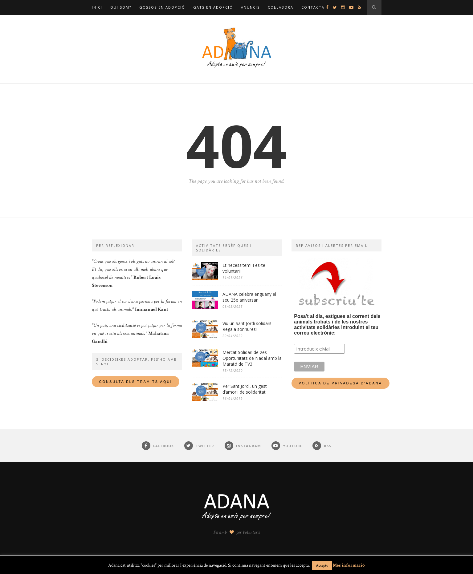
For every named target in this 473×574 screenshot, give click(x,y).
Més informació (349, 565)
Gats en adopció (213, 7)
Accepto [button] (322, 565)
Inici (97, 7)
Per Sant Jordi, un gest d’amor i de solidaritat (244, 389)
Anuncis (250, 7)
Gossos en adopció (162, 7)
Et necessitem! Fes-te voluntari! (243, 268)
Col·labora (280, 7)
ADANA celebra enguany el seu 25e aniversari (249, 297)
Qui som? (120, 7)
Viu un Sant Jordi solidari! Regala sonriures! (246, 326)
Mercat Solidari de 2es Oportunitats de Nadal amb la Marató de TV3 (252, 358)
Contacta (312, 7)
